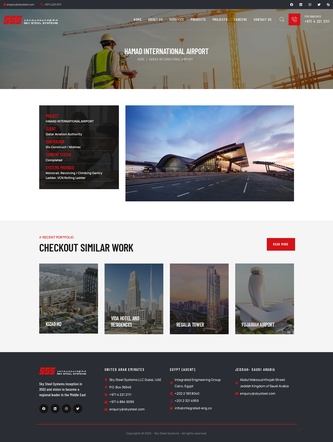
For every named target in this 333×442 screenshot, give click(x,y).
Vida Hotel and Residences (125, 321)
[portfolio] (68, 299)
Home (141, 59)
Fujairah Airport (258, 324)
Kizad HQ (53, 324)
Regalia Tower (190, 324)
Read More (281, 244)
